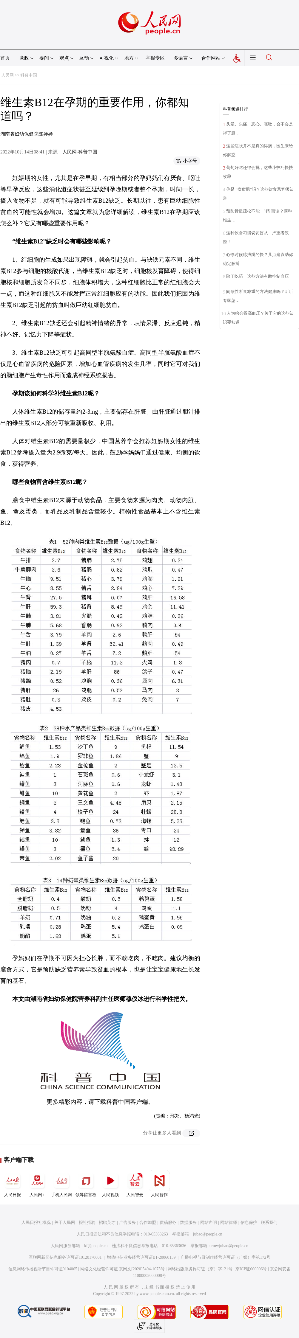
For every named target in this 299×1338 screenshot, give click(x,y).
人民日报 (12, 1183)
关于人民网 (64, 1222)
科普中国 (28, 75)
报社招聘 (87, 1222)
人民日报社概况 (36, 1222)
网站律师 (228, 1222)
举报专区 (155, 57)
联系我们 (269, 1222)
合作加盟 (147, 1222)
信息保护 (249, 1222)
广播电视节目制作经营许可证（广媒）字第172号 (225, 1257)
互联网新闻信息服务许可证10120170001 (65, 1257)
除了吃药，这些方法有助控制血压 (257, 276)
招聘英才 (107, 1222)
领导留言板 (85, 1183)
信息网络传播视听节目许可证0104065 (42, 1269)
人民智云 (134, 1183)
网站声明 (208, 1222)
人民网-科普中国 (79, 151)
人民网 (7, 75)
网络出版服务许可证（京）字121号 (200, 1269)
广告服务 (127, 1222)
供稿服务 (168, 1222)
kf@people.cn (96, 1246)
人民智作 (159, 1183)
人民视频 (110, 1183)
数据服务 (188, 1222)
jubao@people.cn (207, 1234)
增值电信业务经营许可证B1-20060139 (141, 1257)
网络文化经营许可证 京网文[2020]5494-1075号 (122, 1269)
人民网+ (37, 1183)
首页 (5, 57)
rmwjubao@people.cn (229, 1246)
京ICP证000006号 (251, 1269)
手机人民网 (61, 1183)
